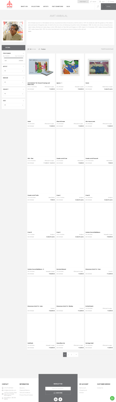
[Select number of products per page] (29, 49)
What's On (24, 6)
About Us (22, 388)
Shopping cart (83, 390)
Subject (5, 89)
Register (94, 1)
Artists (45, 6)
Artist (5, 66)
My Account (82, 388)
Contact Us (100, 388)
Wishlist (81, 392)
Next (76, 354)
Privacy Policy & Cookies (26, 395)
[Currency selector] (83, 1)
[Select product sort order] (44, 49)
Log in (103, 1)
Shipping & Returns (25, 390)
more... (30, 31)
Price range (7, 53)
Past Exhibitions (57, 6)
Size (4, 100)
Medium (5, 78)
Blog (67, 6)
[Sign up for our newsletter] (58, 388)
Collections (35, 6)
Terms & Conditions (25, 392)
